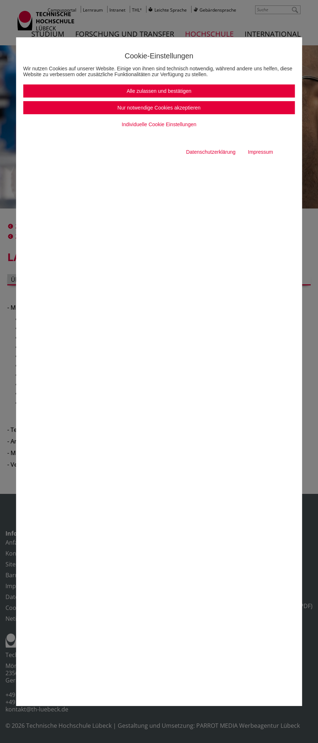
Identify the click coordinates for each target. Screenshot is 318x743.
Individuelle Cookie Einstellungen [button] (159, 124)
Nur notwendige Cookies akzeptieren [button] (159, 108)
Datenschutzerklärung (211, 152)
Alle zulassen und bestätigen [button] (158, 91)
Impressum (260, 152)
